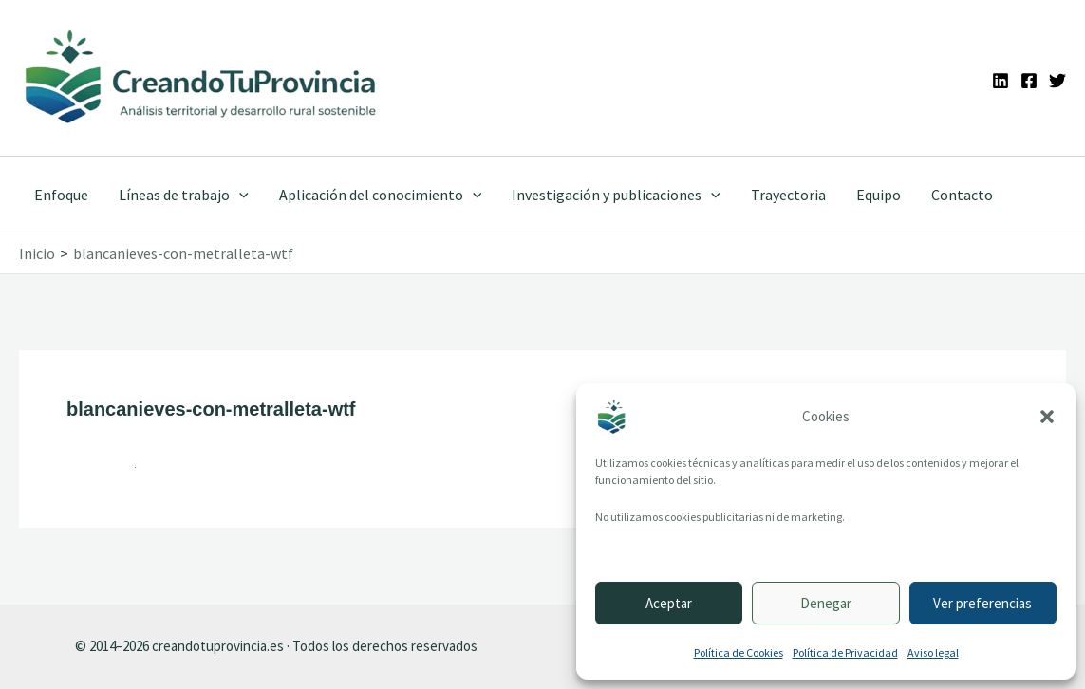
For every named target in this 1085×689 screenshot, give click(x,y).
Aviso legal (933, 652)
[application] (239, 195)
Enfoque (61, 194)
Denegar (825, 603)
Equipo (878, 194)
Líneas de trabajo (184, 195)
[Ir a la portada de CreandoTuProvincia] (201, 78)
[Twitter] (1057, 80)
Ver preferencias (982, 603)
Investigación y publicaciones (616, 195)
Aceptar (668, 603)
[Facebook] (1029, 80)
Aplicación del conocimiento (380, 195)
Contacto (962, 194)
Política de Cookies (738, 652)
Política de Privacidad (845, 652)
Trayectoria (788, 194)
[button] (1047, 416)
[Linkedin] (1000, 80)
